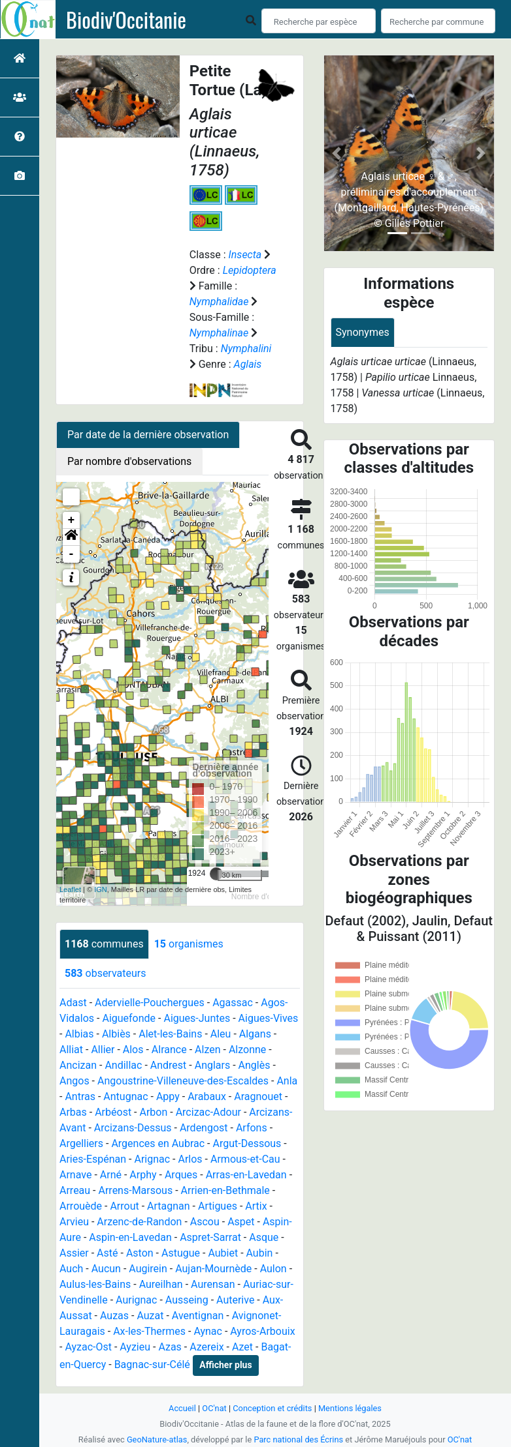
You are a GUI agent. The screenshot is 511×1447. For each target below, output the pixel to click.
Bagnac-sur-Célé (152, 1364)
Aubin (259, 1253)
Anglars (213, 1065)
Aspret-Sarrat (210, 1237)
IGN (100, 889)
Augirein (148, 1268)
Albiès (116, 1034)
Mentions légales (350, 1408)
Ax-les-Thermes (149, 1331)
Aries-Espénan (92, 1159)
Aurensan (213, 1284)
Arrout (124, 1206)
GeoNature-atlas (157, 1439)
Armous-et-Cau (245, 1159)
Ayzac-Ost (88, 1347)
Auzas (114, 1315)
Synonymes (362, 332)
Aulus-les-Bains (95, 1284)
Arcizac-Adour (208, 1112)
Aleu (220, 1034)
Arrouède (80, 1206)
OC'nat (214, 1408)
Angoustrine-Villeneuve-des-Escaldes (183, 1081)
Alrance (169, 1049)
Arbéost (113, 1112)
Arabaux (207, 1096)
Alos (133, 1049)
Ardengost (204, 1128)
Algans (255, 1034)
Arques (181, 1175)
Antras (80, 1096)
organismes (188, 944)
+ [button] (71, 520)
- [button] (71, 554)
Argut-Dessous (246, 1143)
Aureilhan (161, 1284)
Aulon (273, 1268)
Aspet (240, 1222)
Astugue (180, 1253)
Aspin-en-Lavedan (130, 1237)
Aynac (207, 1331)
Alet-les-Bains (170, 1034)
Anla (286, 1081)
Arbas (73, 1112)
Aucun (106, 1268)
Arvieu (74, 1222)
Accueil (182, 1408)
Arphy (142, 1175)
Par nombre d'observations (129, 461)
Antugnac (125, 1096)
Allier (102, 1049)
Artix (256, 1206)
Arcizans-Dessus (133, 1128)
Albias (79, 1034)
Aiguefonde (129, 1018)
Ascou (205, 1222)
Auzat (150, 1315)
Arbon (153, 1112)
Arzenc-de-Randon (139, 1222)
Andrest (168, 1065)
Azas (169, 1347)
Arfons (251, 1128)
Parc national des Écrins (298, 1439)
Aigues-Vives (269, 1018)
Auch (71, 1268)
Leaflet (70, 889)
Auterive (235, 1300)
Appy (168, 1096)
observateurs (105, 973)
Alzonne (247, 1049)
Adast (73, 1002)
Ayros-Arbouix (262, 1331)
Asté (107, 1253)
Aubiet (223, 1253)
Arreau (74, 1190)
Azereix (206, 1347)
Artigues (217, 1206)
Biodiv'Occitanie (126, 20)
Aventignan (198, 1315)
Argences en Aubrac (158, 1143)
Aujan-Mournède (213, 1268)
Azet (242, 1347)
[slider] (216, 873)
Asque (263, 1237)
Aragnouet (258, 1096)
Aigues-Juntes (196, 1018)
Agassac (232, 1002)
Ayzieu (135, 1347)
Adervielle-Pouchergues (150, 1002)
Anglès (255, 1065)
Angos (74, 1081)
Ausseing (186, 1300)
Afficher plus (225, 1365)
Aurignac (136, 1300)
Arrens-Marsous (136, 1190)
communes (104, 944)
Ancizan (78, 1065)
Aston (140, 1253)
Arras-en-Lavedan (246, 1175)
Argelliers (81, 1143)
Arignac (152, 1159)
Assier (74, 1253)
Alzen (207, 1049)
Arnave (75, 1175)
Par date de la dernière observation (148, 434)
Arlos (190, 1159)
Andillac (123, 1065)
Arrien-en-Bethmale (225, 1190)
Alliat (71, 1049)
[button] (71, 537)
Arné (111, 1175)
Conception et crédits (272, 1408)
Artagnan (168, 1206)
